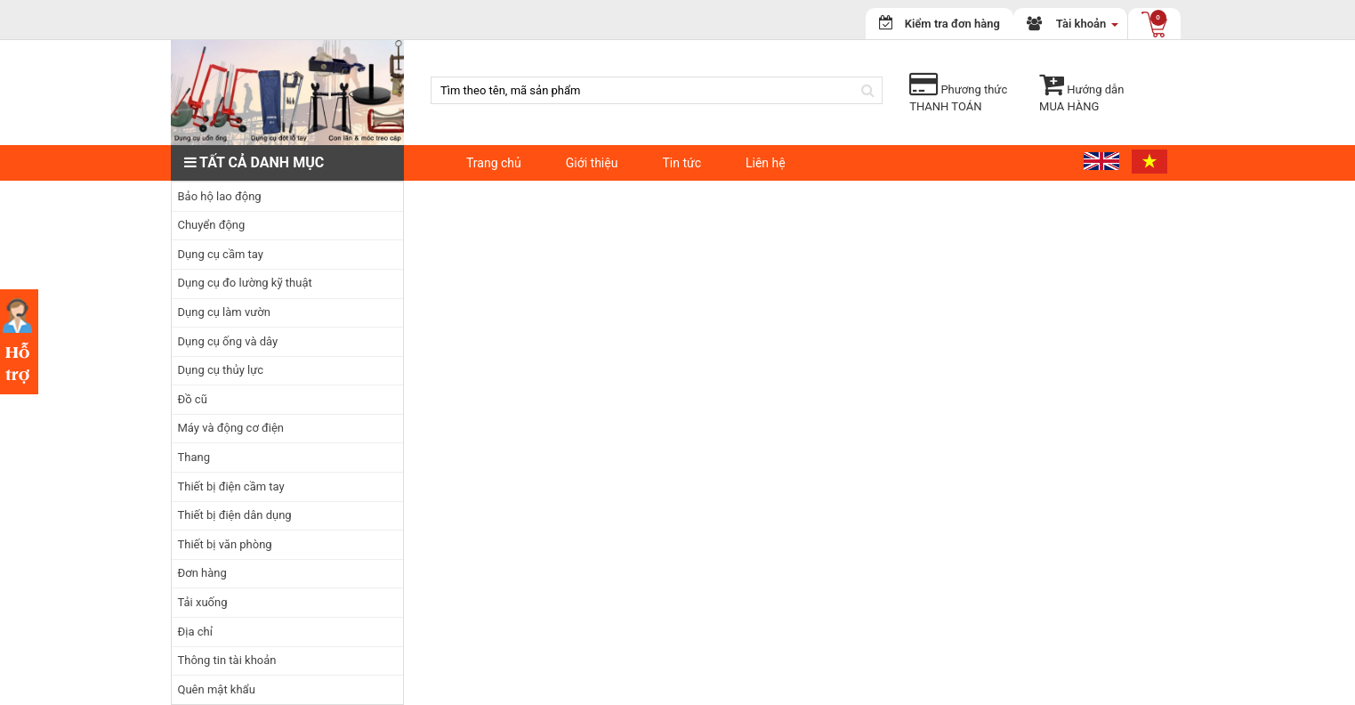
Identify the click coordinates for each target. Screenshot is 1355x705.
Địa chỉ (195, 631)
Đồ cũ (192, 399)
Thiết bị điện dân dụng (235, 515)
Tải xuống (203, 602)
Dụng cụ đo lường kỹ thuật (245, 282)
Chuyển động (212, 224)
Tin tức (681, 163)
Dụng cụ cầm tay (220, 254)
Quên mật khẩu (216, 689)
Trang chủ (493, 163)
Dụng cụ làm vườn (224, 312)
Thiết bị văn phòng (225, 544)
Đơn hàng (202, 572)
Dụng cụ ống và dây (228, 341)
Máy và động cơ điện (231, 427)
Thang (194, 457)
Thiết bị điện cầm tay (231, 486)
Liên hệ (766, 163)
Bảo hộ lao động (220, 196)
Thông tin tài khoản (227, 660)
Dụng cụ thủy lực (221, 370)
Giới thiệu (592, 163)
